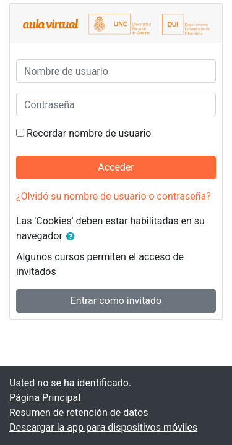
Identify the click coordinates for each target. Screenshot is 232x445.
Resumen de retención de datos (78, 412)
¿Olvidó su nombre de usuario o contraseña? (113, 196)
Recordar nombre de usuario (89, 133)
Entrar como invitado (116, 301)
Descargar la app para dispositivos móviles (103, 427)
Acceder (116, 167)
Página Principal (44, 398)
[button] (73, 237)
